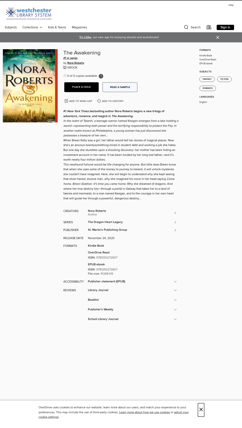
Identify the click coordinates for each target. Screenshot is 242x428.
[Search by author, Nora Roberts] (132, 213)
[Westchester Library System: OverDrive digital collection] (31, 13)
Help (231, 5)
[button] (191, 28)
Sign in (225, 27)
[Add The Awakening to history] (111, 101)
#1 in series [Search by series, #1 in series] (70, 58)
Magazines (79, 27)
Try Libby (85, 37)
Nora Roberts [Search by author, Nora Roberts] (75, 63)
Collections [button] (32, 27)
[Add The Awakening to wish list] (78, 101)
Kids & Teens (57, 27)
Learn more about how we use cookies (144, 412)
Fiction (224, 79)
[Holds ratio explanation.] (101, 76)
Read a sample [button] (120, 87)
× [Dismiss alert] (218, 37)
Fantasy (207, 79)
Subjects (11, 27)
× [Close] (201, 410)
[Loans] (209, 28)
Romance (208, 88)
